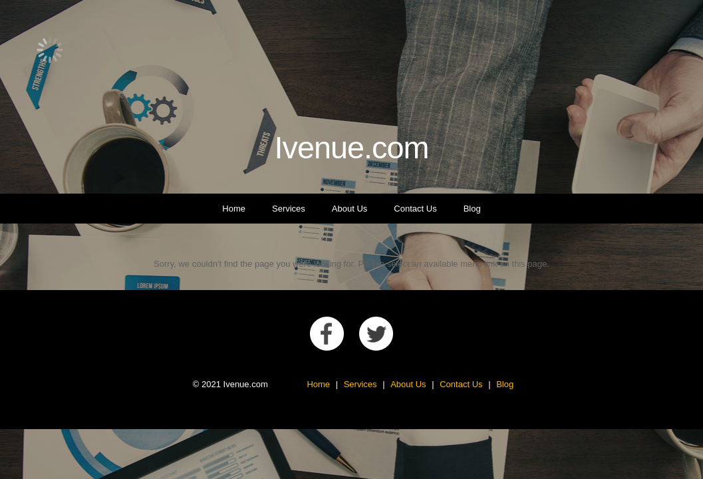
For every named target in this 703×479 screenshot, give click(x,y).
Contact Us (415, 209)
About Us (349, 209)
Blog (472, 209)
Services (288, 209)
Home (233, 209)
